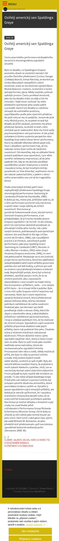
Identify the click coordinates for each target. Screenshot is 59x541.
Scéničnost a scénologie (18, 445)
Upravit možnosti (35, 528)
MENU (12, 4)
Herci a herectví (40, 439)
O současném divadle (16, 442)
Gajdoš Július (22, 439)
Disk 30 (9, 37)
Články (8, 439)
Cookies (8, 469)
